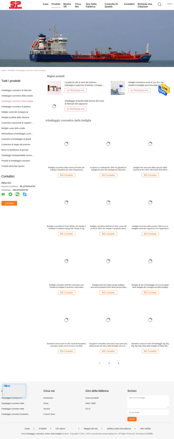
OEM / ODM (90, 403)
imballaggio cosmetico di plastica (16, 106)
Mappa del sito (91, 429)
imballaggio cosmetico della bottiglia (30, 70)
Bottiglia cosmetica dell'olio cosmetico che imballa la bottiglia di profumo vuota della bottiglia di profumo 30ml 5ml (66, 286)
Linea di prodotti (92, 398)
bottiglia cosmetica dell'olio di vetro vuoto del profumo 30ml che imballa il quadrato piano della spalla (108, 227)
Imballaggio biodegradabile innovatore (17, 155)
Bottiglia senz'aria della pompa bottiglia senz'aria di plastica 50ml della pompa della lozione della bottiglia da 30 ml (108, 286)
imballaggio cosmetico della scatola (17, 96)
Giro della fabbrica (91, 5)
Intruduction (48, 398)
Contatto (9, 203)
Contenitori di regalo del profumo (15, 144)
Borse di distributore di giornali (14, 150)
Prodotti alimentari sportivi (12, 166)
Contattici (129, 4)
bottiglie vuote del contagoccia (14, 112)
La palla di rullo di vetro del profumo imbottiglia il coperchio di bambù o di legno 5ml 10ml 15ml (83, 85)
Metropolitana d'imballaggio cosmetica (17, 134)
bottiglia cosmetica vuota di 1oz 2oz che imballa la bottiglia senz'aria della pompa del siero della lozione (147, 85)
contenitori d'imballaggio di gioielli (16, 139)
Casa (45, 4)
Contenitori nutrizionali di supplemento (17, 123)
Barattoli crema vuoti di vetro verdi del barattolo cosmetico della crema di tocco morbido (66, 345)
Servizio (46, 409)
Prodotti (55, 4)
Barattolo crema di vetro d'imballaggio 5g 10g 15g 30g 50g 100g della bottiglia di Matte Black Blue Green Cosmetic (150, 345)
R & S (87, 409)
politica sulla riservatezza (119, 429)
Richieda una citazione (145, 5)
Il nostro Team (49, 414)
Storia (45, 403)
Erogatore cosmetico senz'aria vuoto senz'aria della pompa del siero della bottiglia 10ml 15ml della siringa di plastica (108, 345)
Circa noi (78, 5)
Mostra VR (67, 5)
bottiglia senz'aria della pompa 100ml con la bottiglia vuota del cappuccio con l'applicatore (150, 227)
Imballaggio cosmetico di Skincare (16, 90)
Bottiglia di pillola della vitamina (15, 117)
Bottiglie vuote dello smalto (13, 128)
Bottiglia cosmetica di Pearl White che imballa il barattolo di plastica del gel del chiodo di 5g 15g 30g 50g (66, 227)
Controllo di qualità (111, 5)
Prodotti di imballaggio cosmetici (15, 161)
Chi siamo (60, 429)
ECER (150, 434)
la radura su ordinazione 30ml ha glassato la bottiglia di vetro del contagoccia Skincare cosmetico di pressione (108, 168)
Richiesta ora (75, 90)
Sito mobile (145, 429)
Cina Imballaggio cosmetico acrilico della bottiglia (41, 434)
